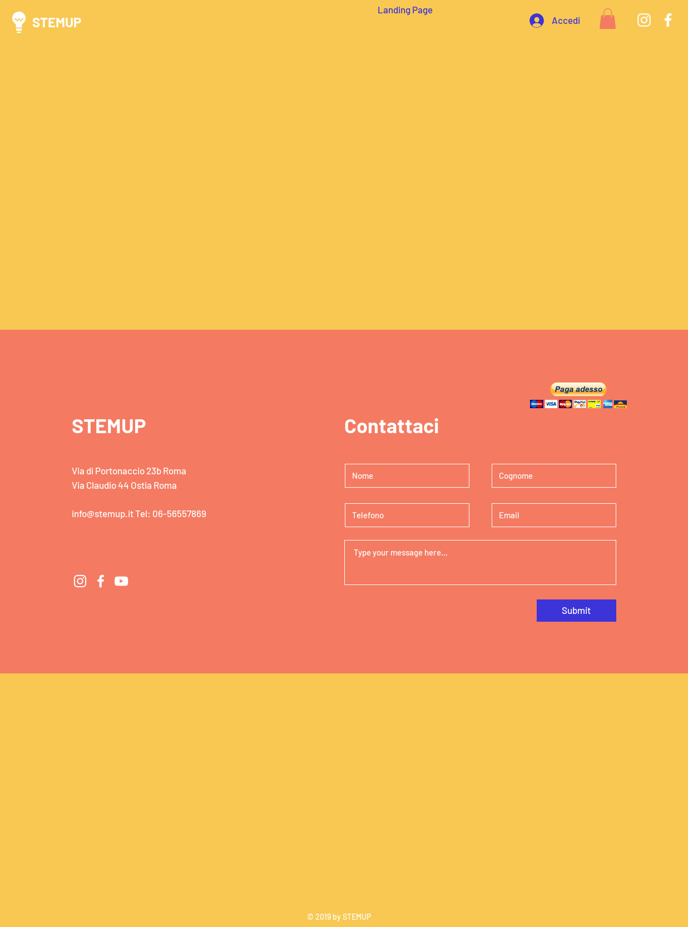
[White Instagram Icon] (644, 20)
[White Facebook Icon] (668, 20)
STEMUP (56, 22)
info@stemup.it (102, 513)
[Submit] (576, 610)
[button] (607, 18)
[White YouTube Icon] (121, 581)
